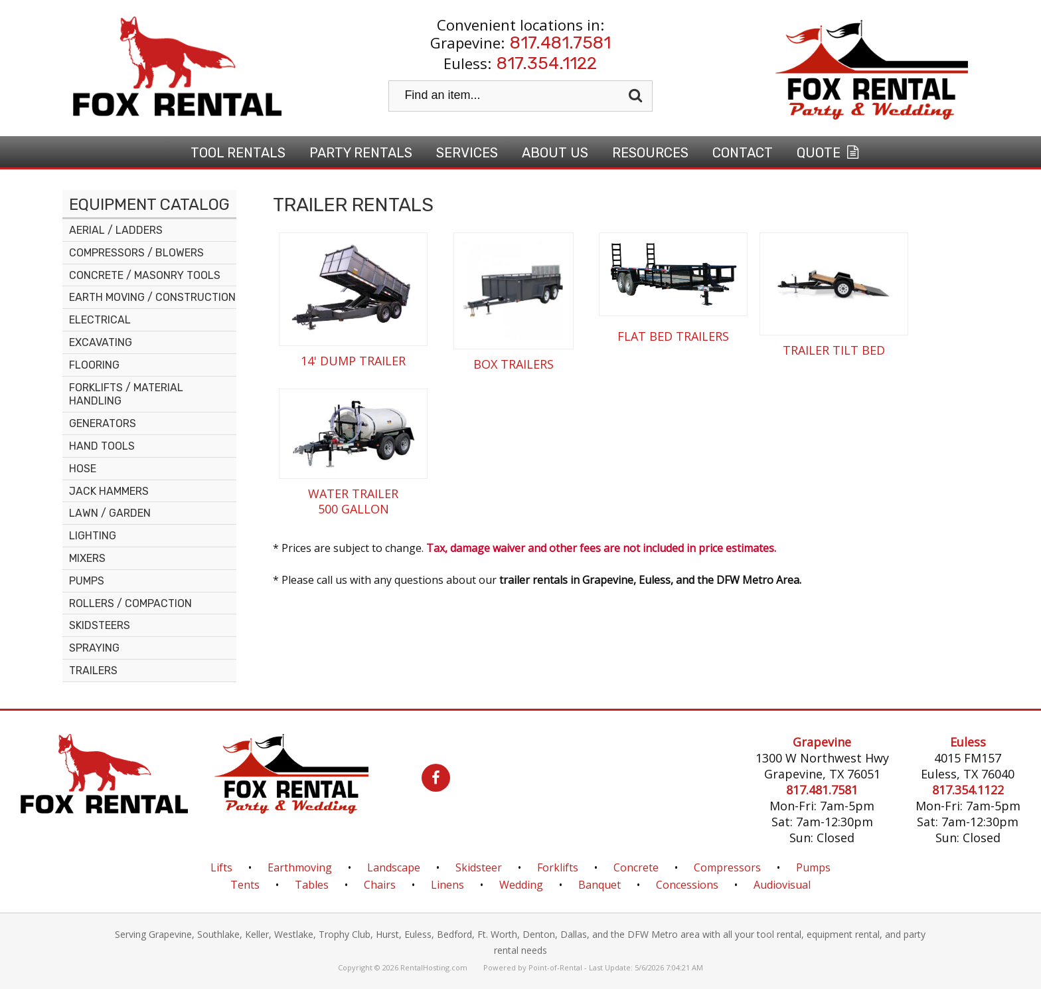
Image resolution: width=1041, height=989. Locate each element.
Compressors (727, 867)
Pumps (813, 867)
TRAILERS (93, 670)
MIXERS (87, 558)
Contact (742, 153)
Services (467, 153)
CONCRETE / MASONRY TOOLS (144, 275)
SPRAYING (94, 648)
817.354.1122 (547, 63)
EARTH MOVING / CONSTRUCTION (152, 297)
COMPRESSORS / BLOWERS (136, 252)
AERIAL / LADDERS (116, 230)
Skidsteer (478, 867)
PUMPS (86, 581)
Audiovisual (782, 884)
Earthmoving (300, 867)
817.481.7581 (560, 43)
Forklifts (557, 867)
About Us (555, 153)
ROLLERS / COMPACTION (130, 603)
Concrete (636, 867)
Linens (447, 884)
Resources (650, 153)
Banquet (599, 884)
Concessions (687, 884)
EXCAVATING (100, 342)
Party (360, 153)
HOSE (82, 468)
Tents (245, 884)
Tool (238, 153)
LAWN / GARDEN (110, 513)
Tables (312, 884)
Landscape (393, 867)
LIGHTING (92, 535)
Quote (829, 153)
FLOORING (94, 365)
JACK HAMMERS (109, 491)
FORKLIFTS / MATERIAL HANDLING (126, 394)
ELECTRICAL (100, 320)
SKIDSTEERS (99, 625)
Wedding (521, 884)
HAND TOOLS (102, 446)
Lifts (221, 867)
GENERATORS (102, 423)
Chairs (380, 884)
